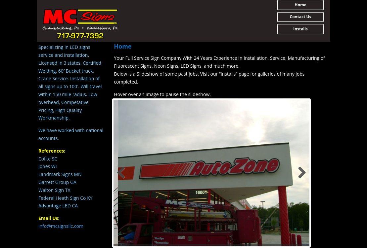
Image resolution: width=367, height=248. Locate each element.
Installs (300, 29)
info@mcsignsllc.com (60, 226)
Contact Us (300, 16)
